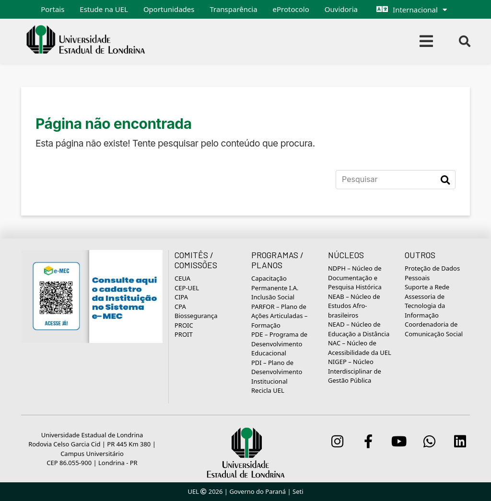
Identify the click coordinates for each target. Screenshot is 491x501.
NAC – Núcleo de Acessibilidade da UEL (359, 348)
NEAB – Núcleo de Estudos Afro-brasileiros (354, 305)
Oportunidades (169, 9)
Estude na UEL (104, 9)
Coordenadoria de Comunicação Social (434, 329)
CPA (180, 306)
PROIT (184, 334)
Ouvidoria (341, 9)
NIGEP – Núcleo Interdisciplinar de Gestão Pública (354, 371)
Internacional (415, 9)
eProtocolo (291, 9)
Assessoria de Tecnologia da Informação (425, 305)
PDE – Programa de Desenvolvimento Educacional (279, 343)
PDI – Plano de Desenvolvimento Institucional (276, 372)
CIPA (181, 297)
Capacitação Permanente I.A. (275, 283)
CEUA (182, 278)
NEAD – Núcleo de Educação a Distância (358, 329)
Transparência (233, 9)
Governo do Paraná (257, 491)
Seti (298, 491)
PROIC (184, 325)
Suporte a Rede (427, 287)
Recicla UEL (267, 390)
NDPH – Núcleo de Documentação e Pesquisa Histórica (355, 277)
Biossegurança (196, 315)
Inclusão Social (272, 297)
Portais (52, 9)
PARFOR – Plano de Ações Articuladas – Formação (279, 316)
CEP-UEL (187, 288)
